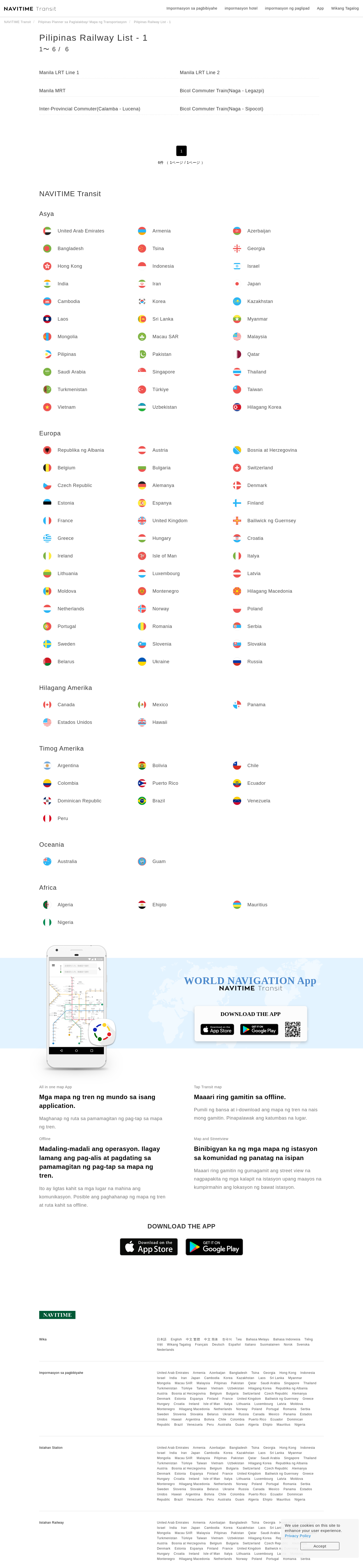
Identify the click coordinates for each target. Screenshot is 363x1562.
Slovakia (196, 1414)
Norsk (288, 1344)
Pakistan (237, 1383)
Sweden (163, 1414)
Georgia (269, 1373)
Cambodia (212, 1378)
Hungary (163, 1404)
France (228, 1399)
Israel (161, 1378)
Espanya (196, 1399)
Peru (210, 1424)
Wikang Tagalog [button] (345, 8)
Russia (243, 1414)
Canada (259, 1414)
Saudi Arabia (270, 1383)
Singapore (291, 1383)
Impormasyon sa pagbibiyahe (191, 8)
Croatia (179, 1404)
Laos (262, 1378)
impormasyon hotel (241, 8)
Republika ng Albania (292, 1388)
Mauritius (283, 1424)
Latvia (281, 1404)
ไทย (239, 1339)
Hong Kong (287, 1373)
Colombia (237, 1419)
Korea (228, 1378)
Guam (239, 1424)
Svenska (303, 1344)
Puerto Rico (257, 1419)
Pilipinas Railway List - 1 (93, 38)
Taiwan (202, 1388)
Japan (195, 1378)
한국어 (227, 1339)
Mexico (274, 1414)
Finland (212, 1399)
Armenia (199, 1373)
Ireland (194, 1404)
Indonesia (307, 1373)
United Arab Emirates (173, 1373)
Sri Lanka (277, 1378)
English (176, 1339)
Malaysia (203, 1383)
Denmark (163, 1399)
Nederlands (165, 1350)
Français (201, 1344)
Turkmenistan (167, 1388)
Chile (222, 1419)
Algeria (253, 1424)
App (320, 8)
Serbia (305, 1409)
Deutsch (218, 1344)
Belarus (213, 1414)
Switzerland (251, 1393)
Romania (290, 1409)
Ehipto (267, 1424)
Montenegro (166, 1409)
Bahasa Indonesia (286, 1339)
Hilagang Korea (260, 1388)
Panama (290, 1414)
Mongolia (164, 1383)
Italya (228, 1404)
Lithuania (243, 1404)
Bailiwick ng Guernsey (282, 1399)
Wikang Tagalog (179, 1344)
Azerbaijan (217, 1373)
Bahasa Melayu (257, 1339)
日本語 (162, 1339)
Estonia (180, 1399)
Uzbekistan (235, 1388)
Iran (184, 1378)
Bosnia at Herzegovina (189, 1393)
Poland (257, 1409)
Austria (162, 1393)
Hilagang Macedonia (194, 1409)
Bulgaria (232, 1393)
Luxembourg (263, 1404)
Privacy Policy (298, 1535)
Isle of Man (211, 1404)
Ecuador (277, 1419)
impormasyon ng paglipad (287, 8)
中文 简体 (211, 1339)
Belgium (216, 1393)
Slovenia (179, 1414)
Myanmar (295, 1378)
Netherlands (223, 1409)
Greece (307, 1399)
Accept (320, 1546)
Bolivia (209, 1419)
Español (234, 1344)
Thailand (310, 1383)
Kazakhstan (245, 1378)
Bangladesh (238, 1373)
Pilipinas (220, 1383)
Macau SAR (184, 1383)
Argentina (193, 1419)
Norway (242, 1409)
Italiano (250, 1344)
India (173, 1378)
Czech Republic (276, 1393)
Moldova (296, 1404)
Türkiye (186, 1388)
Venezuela (195, 1424)
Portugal (272, 1409)
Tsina (255, 1373)
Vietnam (217, 1388)
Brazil (178, 1424)
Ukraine (228, 1414)
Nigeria (299, 1424)
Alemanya (299, 1393)
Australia (224, 1424)
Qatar (252, 1383)
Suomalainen (270, 1344)
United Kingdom (249, 1399)
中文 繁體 (193, 1339)
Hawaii (177, 1419)
